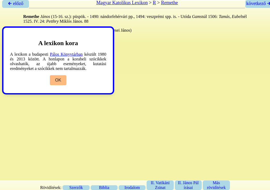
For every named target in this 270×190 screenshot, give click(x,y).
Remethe (169, 2)
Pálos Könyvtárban (66, 54)
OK (58, 80)
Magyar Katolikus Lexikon (122, 2)
